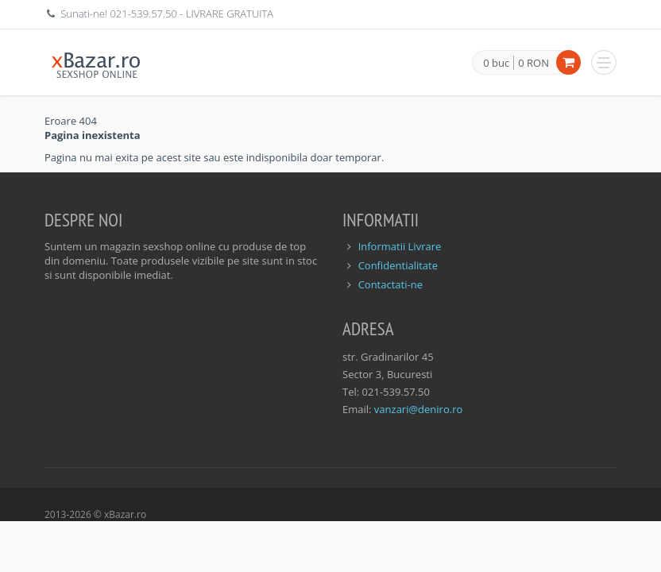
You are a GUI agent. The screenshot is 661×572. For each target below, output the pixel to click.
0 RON (533, 63)
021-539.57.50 (143, 13)
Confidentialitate (398, 265)
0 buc (496, 63)
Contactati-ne (390, 284)
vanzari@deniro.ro (418, 409)
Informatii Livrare (400, 246)
